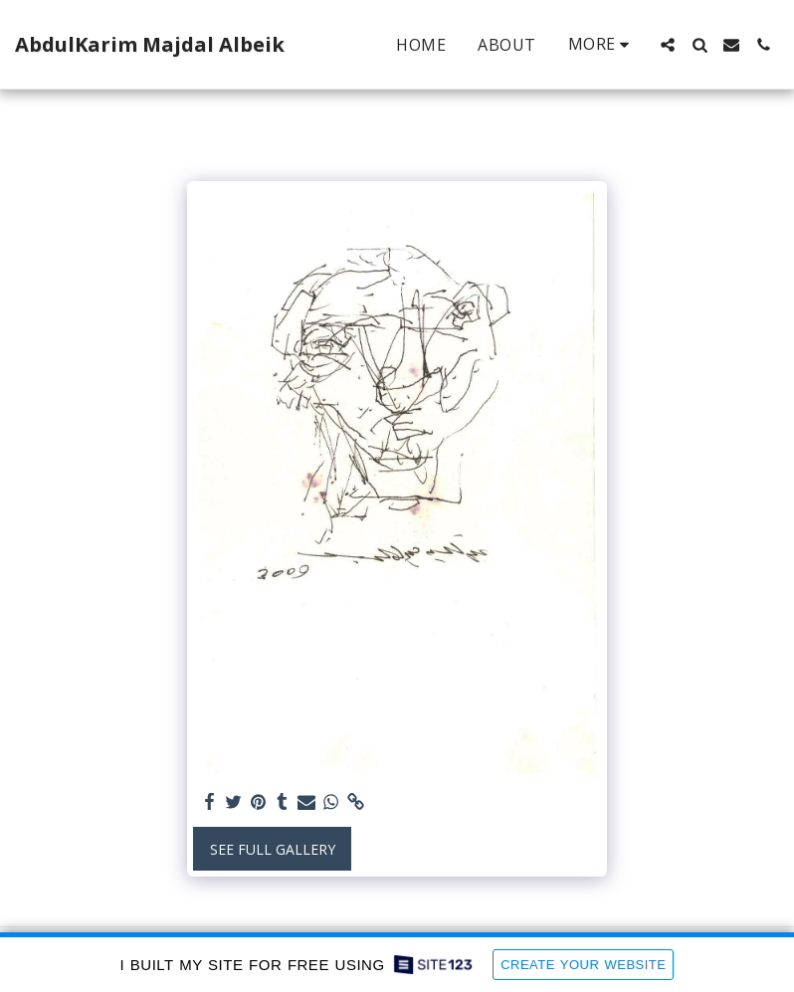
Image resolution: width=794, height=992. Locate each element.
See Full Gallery (272, 849)
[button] (668, 45)
